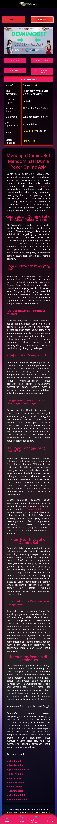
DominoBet (44, 186)
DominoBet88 (34, 509)
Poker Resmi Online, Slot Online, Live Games (35, 92)
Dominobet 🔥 (30, 85)
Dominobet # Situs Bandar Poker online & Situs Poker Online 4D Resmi (28, 811)
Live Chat (49, 819)
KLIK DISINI (29, 141)
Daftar (21, 819)
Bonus (7, 819)
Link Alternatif (34, 819)
